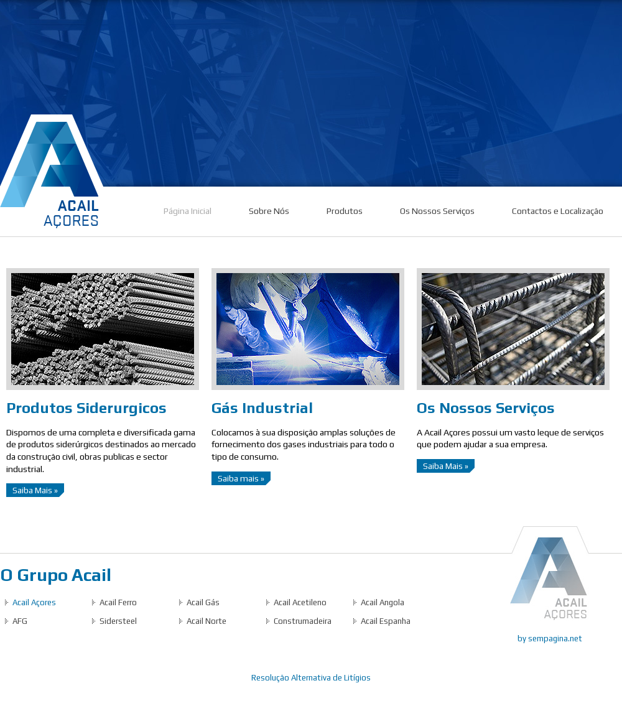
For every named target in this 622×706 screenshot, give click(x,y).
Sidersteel (118, 621)
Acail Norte (206, 621)
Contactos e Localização (557, 211)
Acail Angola (382, 602)
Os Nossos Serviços (437, 211)
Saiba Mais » (35, 490)
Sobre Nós (269, 211)
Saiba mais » (241, 478)
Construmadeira (303, 621)
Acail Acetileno (300, 602)
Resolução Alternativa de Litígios (311, 677)
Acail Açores (34, 602)
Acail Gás (203, 602)
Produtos (345, 211)
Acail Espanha (386, 621)
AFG (19, 621)
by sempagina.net (550, 638)
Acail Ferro (118, 602)
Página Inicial (187, 211)
